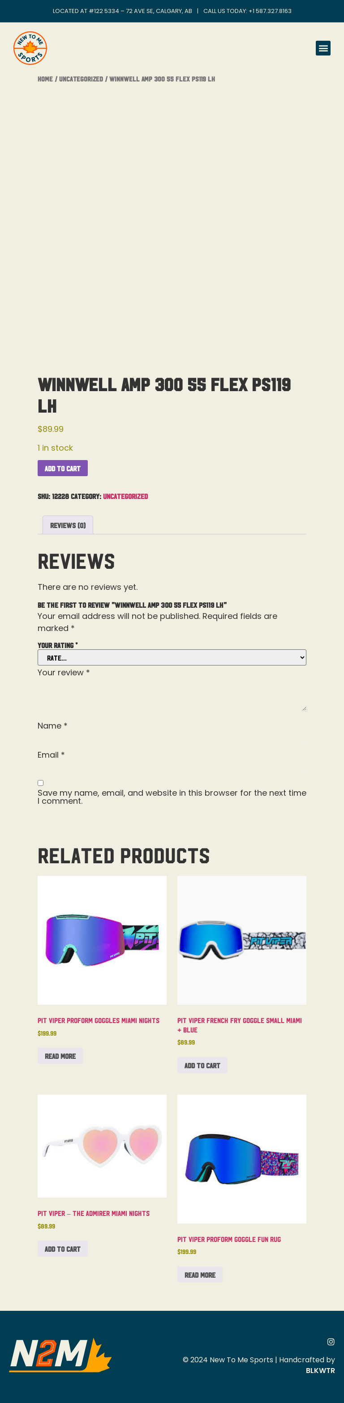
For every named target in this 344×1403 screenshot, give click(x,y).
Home (45, 78)
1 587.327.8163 (272, 11)
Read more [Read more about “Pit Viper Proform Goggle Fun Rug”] (200, 1274)
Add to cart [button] (202, 1065)
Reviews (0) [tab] (68, 525)
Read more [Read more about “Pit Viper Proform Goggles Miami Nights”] (60, 1055)
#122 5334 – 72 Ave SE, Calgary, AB (140, 11)
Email (51, 755)
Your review (64, 673)
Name (53, 726)
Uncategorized (81, 78)
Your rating (57, 644)
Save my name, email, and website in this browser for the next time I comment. (172, 797)
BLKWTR (320, 1370)
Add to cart (63, 468)
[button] (323, 48)
